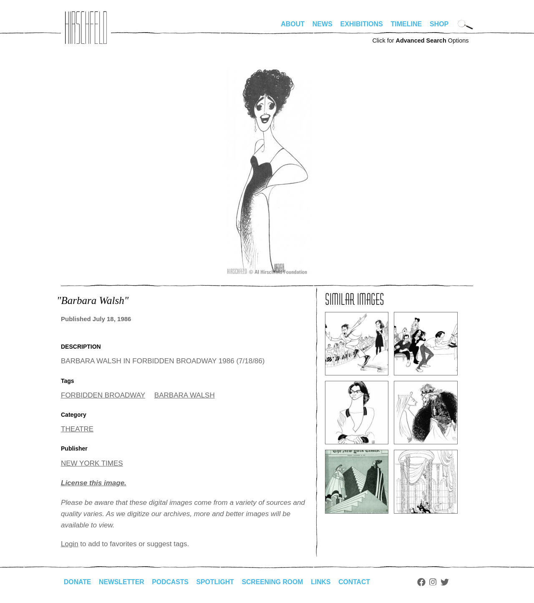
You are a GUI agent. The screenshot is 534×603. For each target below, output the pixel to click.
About (293, 24)
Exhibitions (361, 24)
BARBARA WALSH (184, 395)
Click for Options (420, 40)
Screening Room (275, 581)
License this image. (93, 483)
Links (324, 581)
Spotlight (217, 581)
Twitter (449, 582)
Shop (439, 24)
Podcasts (171, 581)
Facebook (425, 582)
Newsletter (122, 581)
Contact (358, 581)
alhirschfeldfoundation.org (86, 27)
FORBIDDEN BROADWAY (103, 395)
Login (69, 544)
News (322, 24)
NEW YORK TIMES (92, 463)
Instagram (437, 582)
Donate (77, 581)
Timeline (406, 24)
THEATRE (77, 429)
